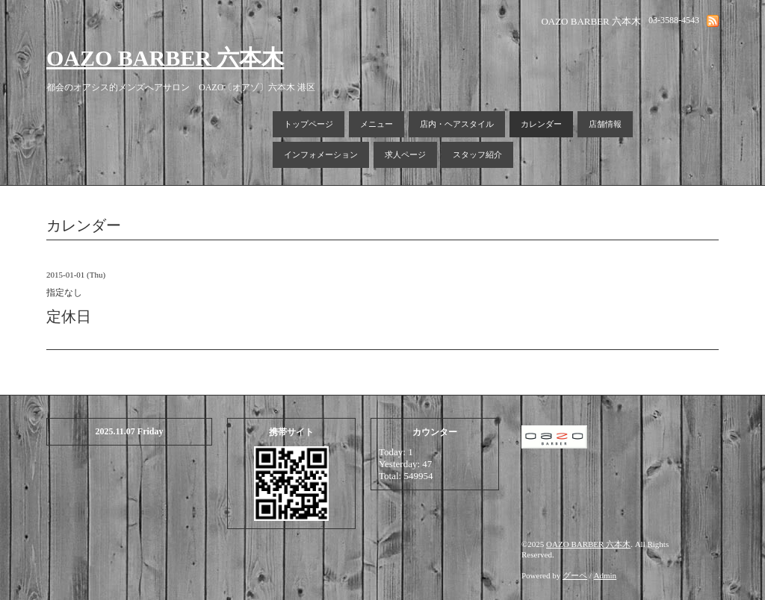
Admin (605, 575)
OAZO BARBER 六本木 (165, 58)
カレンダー (541, 123)
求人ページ (405, 154)
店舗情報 (605, 123)
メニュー (376, 123)
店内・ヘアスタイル (457, 123)
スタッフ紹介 (477, 154)
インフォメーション (321, 154)
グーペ (575, 575)
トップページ (308, 123)
